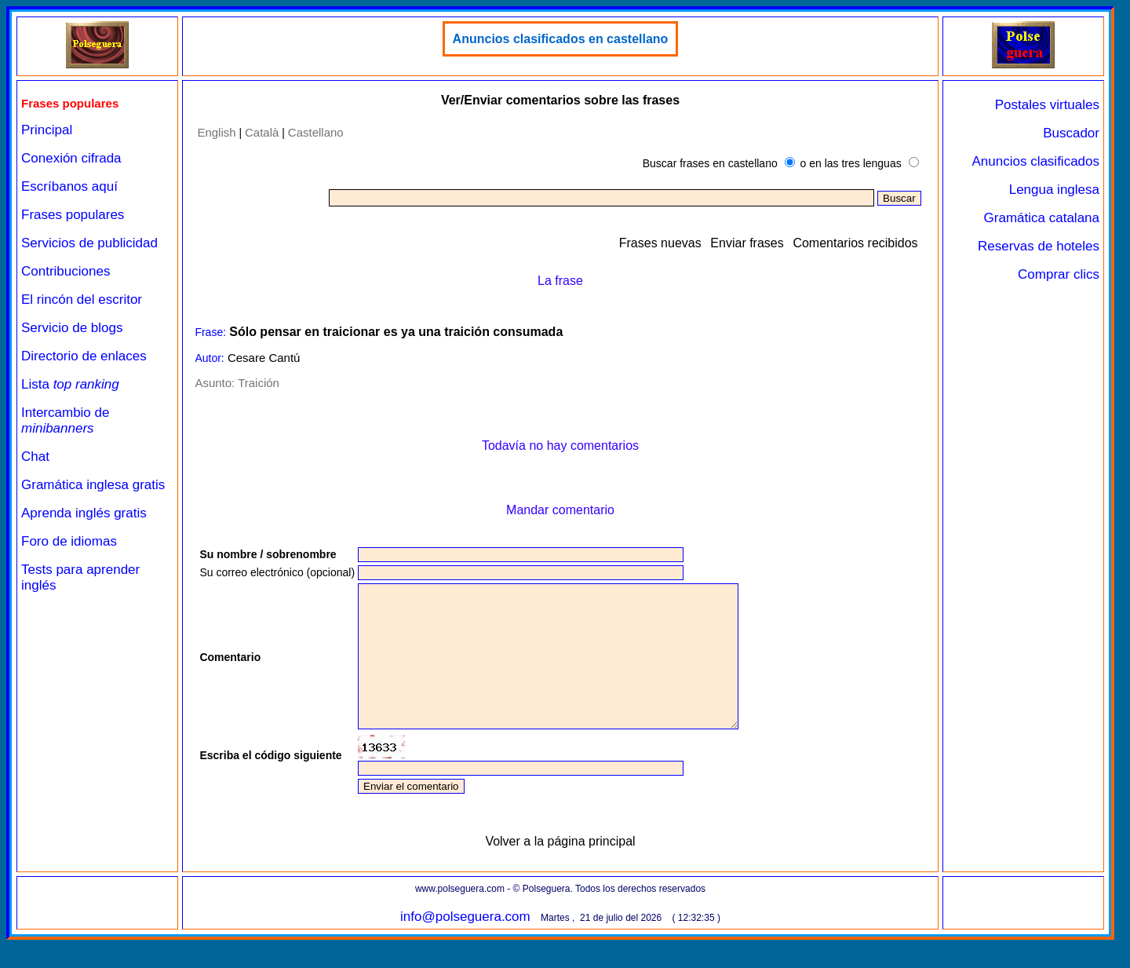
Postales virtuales (1047, 104)
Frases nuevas (660, 243)
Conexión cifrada (71, 158)
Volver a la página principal (560, 869)
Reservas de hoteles (1038, 246)
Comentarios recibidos (855, 243)
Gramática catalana (1041, 217)
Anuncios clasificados (1035, 161)
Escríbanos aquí (69, 186)
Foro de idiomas (69, 541)
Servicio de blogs (71, 327)
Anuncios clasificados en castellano (561, 39)
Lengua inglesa (1054, 189)
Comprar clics (1058, 274)
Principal (46, 129)
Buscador (1071, 133)
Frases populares (72, 214)
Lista (70, 384)
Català (262, 132)
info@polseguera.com (465, 944)
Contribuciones (65, 271)
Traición (258, 382)
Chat (35, 456)
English (216, 132)
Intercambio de (65, 420)
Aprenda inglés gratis (84, 513)
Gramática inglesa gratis (93, 484)
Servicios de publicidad (89, 243)
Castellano (316, 132)
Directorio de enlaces (84, 356)
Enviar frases (746, 243)
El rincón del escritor (81, 299)
